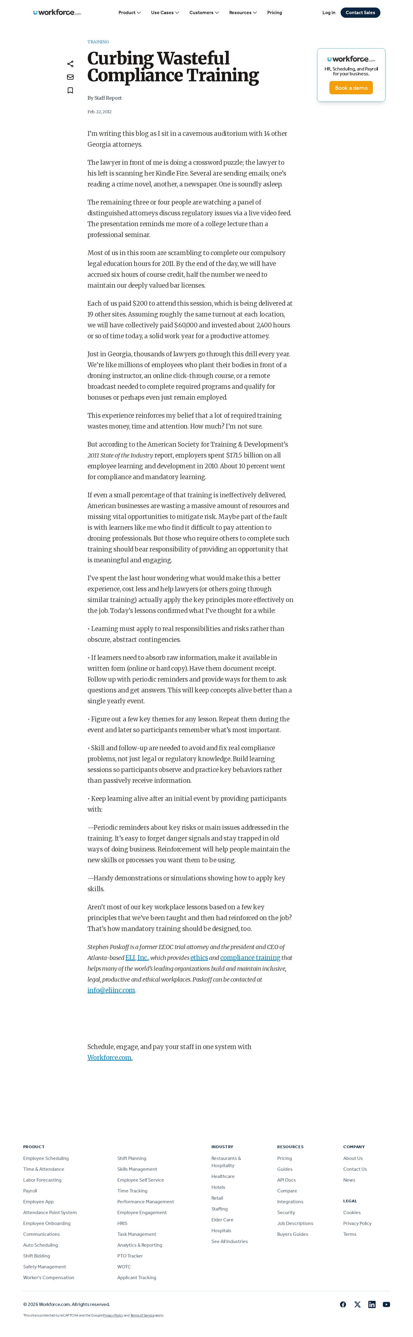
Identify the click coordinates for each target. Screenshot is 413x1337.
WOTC (124, 1267)
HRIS (122, 1223)
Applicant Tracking (136, 1277)
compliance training (250, 957)
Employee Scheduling (46, 1158)
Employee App (38, 1201)
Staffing (219, 1209)
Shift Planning (131, 1158)
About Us (353, 1158)
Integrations (290, 1201)
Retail (217, 1198)
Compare (287, 1191)
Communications (41, 1234)
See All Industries (229, 1241)
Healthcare (223, 1176)
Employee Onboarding (47, 1223)
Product (130, 13)
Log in (328, 12)
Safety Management (44, 1267)
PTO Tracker (130, 1256)
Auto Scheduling (40, 1245)
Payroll (30, 1191)
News (349, 1180)
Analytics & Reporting (139, 1245)
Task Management (136, 1234)
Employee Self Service (140, 1180)
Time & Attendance (43, 1169)
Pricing (274, 12)
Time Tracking (132, 1191)
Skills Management (137, 1169)
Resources (243, 13)
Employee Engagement (142, 1212)
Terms (350, 1234)
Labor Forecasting (42, 1180)
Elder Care (222, 1220)
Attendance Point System (50, 1212)
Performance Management (145, 1201)
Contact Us (355, 1169)
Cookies (352, 1212)
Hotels (218, 1187)
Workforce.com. (109, 1057)
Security (286, 1212)
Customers (204, 13)
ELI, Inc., (137, 957)
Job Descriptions (295, 1223)
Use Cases (165, 13)
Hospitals (221, 1230)
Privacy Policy (357, 1223)
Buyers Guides (292, 1234)
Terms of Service (142, 1315)
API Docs (286, 1180)
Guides (285, 1169)
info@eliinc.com (111, 990)
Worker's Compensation (48, 1277)
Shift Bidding (36, 1256)
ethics (199, 957)
